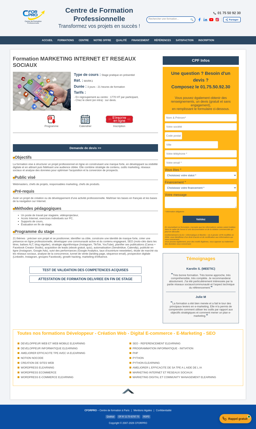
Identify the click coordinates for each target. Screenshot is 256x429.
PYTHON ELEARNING (146, 362)
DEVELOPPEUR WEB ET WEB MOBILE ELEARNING (53, 343)
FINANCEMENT (140, 40)
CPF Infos (201, 60)
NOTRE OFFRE (102, 40)
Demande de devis (83, 148)
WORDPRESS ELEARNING (37, 367)
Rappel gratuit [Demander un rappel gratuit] (236, 418)
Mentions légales (143, 410)
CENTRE (84, 40)
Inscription (119, 126)
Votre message (176, 195)
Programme (51, 126)
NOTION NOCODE (32, 357)
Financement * (175, 182)
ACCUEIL (47, 40)
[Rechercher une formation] (168, 19)
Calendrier (85, 126)
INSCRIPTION (206, 40)
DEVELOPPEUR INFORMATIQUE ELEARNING (49, 348)
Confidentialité (163, 410)
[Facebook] (199, 19)
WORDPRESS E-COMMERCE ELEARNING (47, 377)
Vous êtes (172, 170)
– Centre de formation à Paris (107, 410)
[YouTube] (211, 19)
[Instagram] (217, 19)
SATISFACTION (185, 40)
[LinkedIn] (205, 19)
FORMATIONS (66, 40)
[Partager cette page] (232, 19)
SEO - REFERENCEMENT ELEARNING (157, 343)
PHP (135, 353)
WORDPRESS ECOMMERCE (39, 372)
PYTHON (138, 357)
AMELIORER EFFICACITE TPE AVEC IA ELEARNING (53, 353)
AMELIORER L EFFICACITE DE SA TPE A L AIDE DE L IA (167, 367)
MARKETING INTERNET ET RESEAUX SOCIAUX (163, 372)
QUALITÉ (121, 40)
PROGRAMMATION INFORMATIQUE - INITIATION (163, 348)
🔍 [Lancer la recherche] (192, 19)
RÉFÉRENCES (162, 40)
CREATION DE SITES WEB (37, 362)
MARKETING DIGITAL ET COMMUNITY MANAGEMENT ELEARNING (174, 377)
